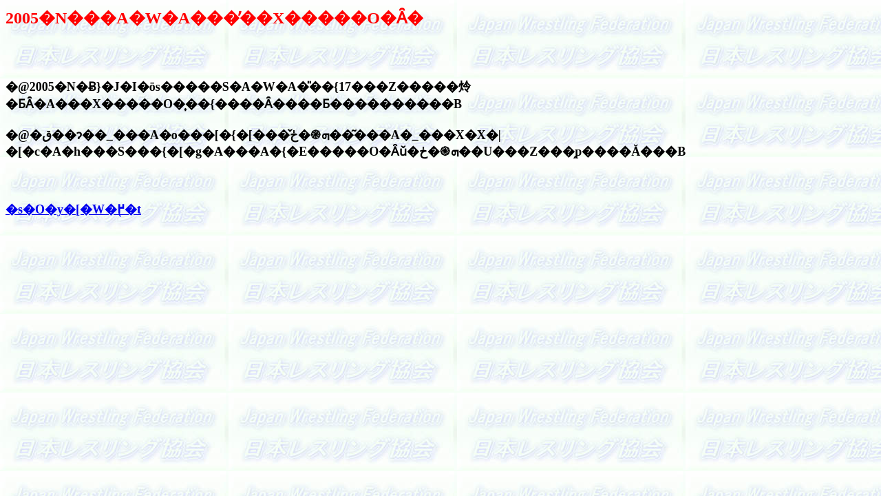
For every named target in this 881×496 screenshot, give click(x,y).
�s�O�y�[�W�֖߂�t (73, 209)
